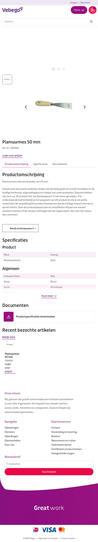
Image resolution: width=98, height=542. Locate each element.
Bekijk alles (8, 337)
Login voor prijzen (8, 368)
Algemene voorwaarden (48, 538)
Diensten (10, 431)
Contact (55, 427)
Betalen (55, 436)
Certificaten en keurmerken (66, 449)
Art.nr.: (6, 147)
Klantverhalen (12, 440)
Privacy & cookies (68, 538)
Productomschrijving (16, 164)
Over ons (9, 444)
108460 (9, 360)
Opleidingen (11, 436)
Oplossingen (12, 427)
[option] (10, 359)
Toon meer (49, 296)
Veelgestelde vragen (62, 453)
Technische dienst (61, 444)
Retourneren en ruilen (63, 440)
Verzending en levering (64, 431)
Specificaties (40, 164)
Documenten (60, 164)
